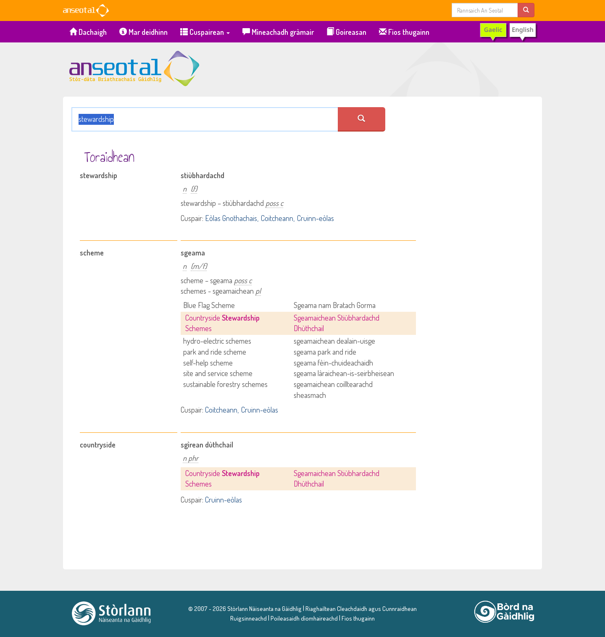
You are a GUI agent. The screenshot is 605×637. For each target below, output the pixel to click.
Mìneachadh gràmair (278, 32)
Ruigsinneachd (248, 618)
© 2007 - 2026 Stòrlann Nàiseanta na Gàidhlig (245, 608)
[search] (526, 10)
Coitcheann (277, 218)
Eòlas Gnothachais (231, 218)
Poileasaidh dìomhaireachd (304, 618)
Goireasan (346, 32)
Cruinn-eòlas (315, 218)
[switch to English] (508, 31)
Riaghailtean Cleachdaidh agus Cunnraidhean (360, 608)
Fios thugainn (404, 32)
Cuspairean (205, 32)
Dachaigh (88, 32)
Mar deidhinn (143, 32)
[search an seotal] (361, 119)
